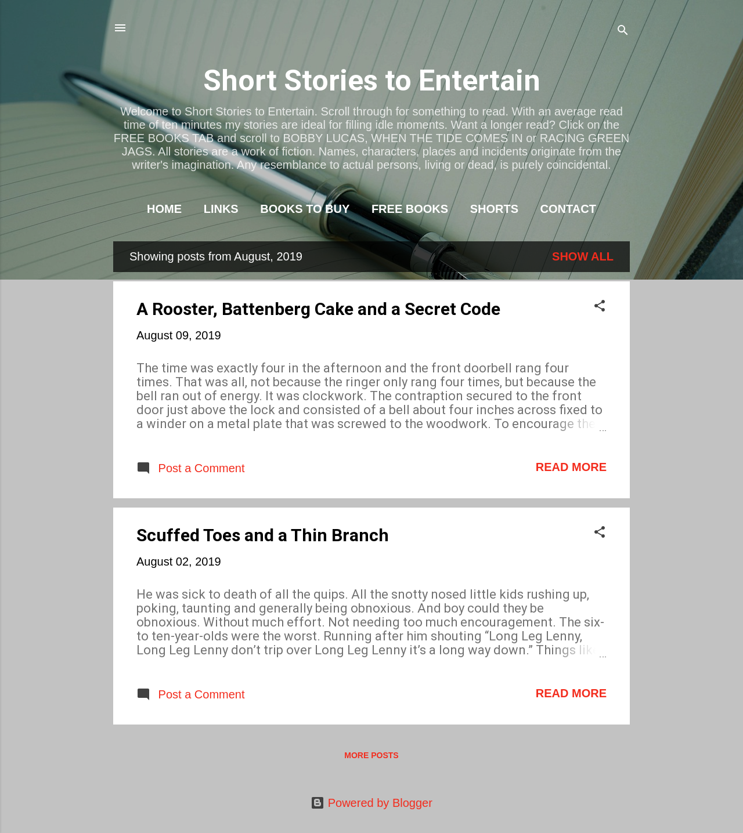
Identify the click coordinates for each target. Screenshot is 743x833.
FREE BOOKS (410, 208)
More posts (371, 755)
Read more (571, 467)
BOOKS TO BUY (304, 208)
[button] (600, 307)
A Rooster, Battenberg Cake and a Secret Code (318, 309)
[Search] (623, 31)
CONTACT (568, 208)
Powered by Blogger (371, 802)
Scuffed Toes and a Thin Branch (262, 535)
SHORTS (494, 208)
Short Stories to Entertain (371, 80)
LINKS (221, 208)
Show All (583, 256)
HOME (164, 208)
